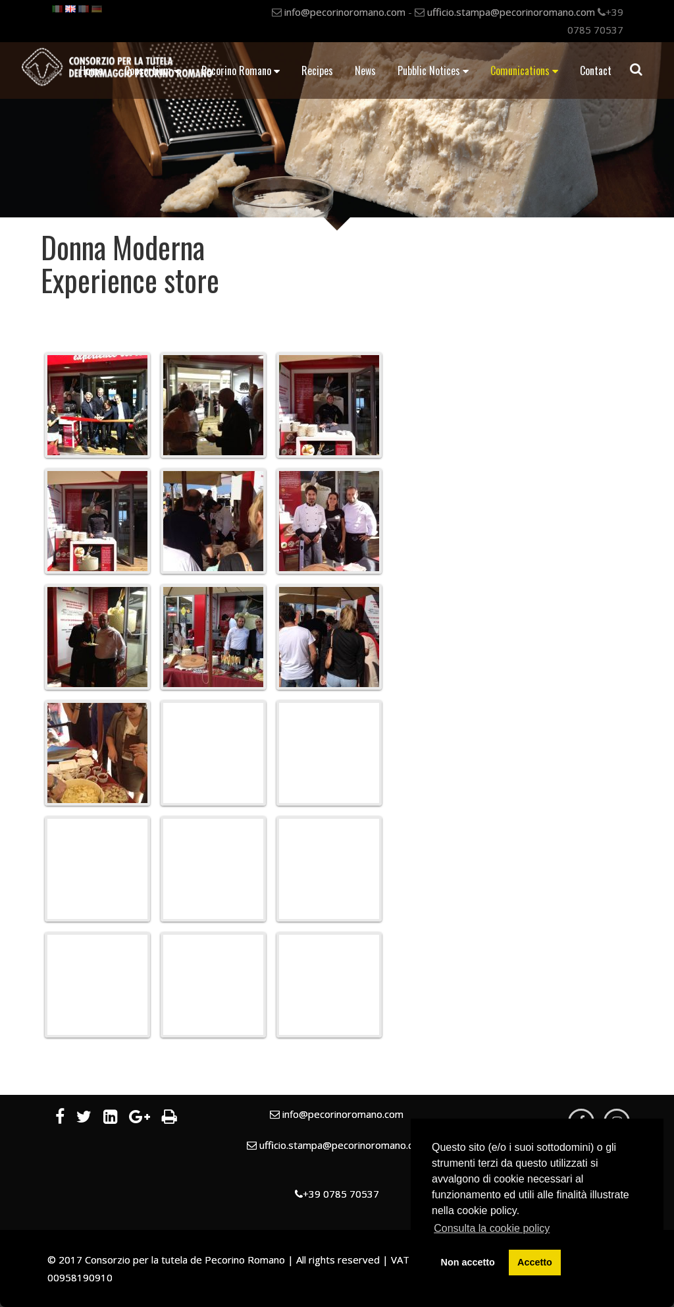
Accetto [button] (534, 1262)
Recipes (317, 70)
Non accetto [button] (468, 1262)
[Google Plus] (139, 1118)
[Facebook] (60, 1118)
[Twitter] (84, 1118)
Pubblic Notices (433, 70)
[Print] (169, 1118)
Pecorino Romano (240, 70)
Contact (595, 70)
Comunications (524, 70)
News (365, 70)
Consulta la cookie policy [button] (492, 1228)
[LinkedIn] (110, 1118)
